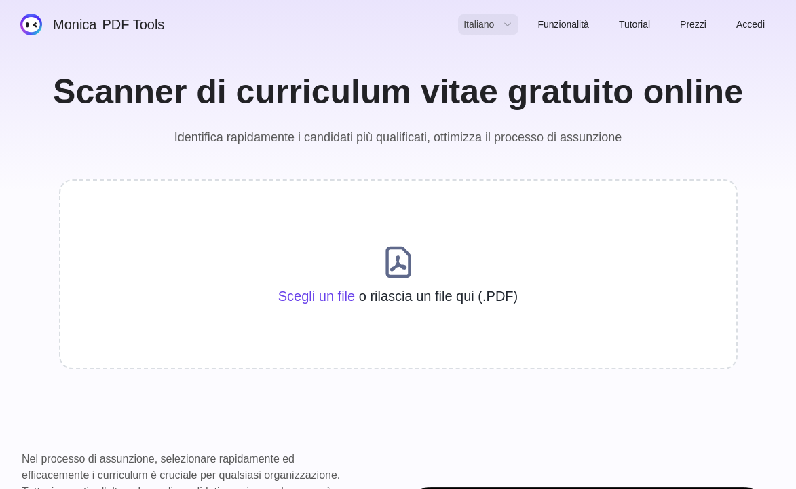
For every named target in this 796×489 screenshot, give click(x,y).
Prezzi (693, 24)
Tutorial (634, 24)
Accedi (750, 24)
